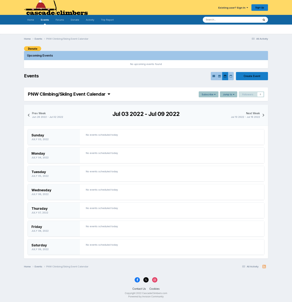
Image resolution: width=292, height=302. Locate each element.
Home (30, 19)
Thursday (39, 208)
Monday (38, 153)
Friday (36, 227)
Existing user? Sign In (233, 7)
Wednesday (41, 190)
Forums (60, 19)
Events (45, 21)
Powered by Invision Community (146, 296)
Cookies (154, 288)
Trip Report (107, 19)
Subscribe (208, 94)
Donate (75, 19)
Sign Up (259, 7)
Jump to (228, 94)
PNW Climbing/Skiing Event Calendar (69, 94)
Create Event (252, 76)
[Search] (220, 20)
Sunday (37, 135)
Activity (90, 19)
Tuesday (38, 172)
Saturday (39, 245)
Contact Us (139, 288)
